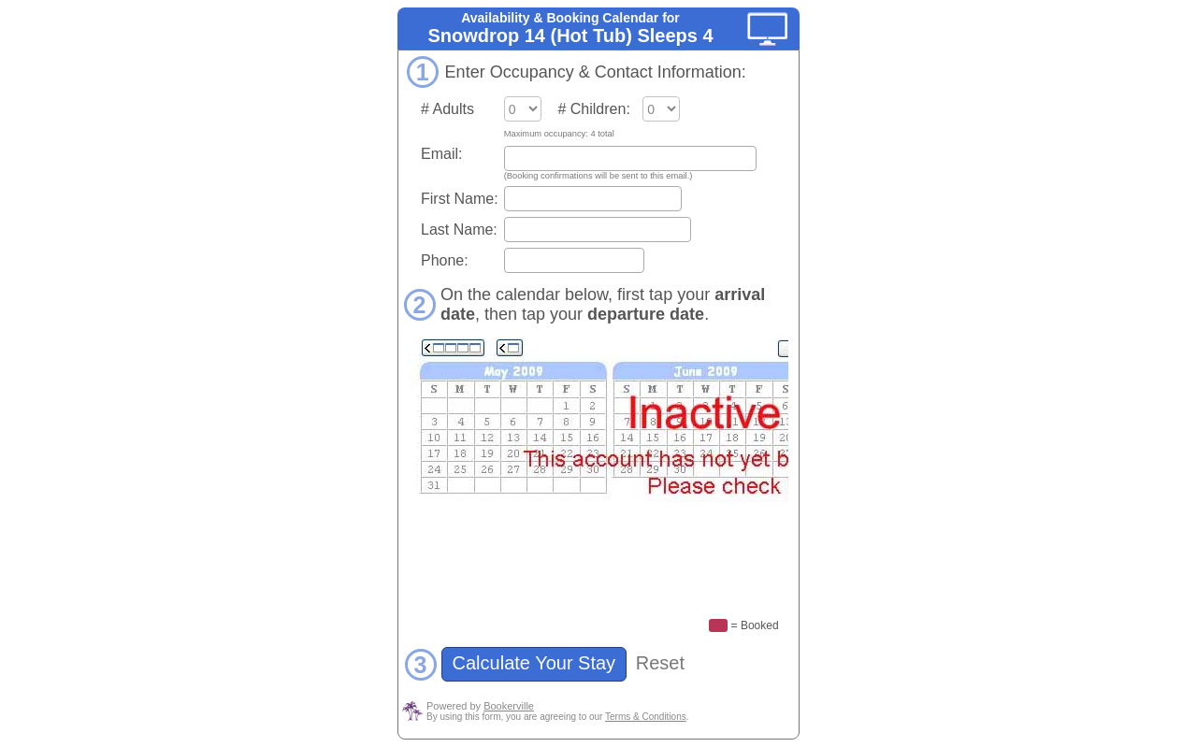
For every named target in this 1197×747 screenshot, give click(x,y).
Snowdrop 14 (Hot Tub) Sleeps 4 (570, 35)
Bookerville (508, 705)
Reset (660, 663)
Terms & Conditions (645, 716)
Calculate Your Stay (534, 663)
